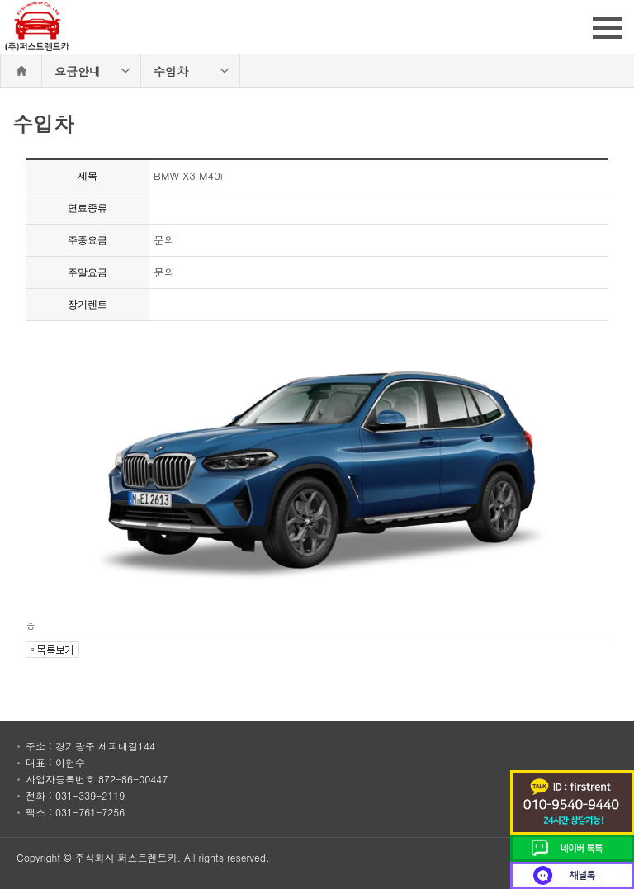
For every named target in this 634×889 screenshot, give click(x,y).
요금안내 (77, 71)
